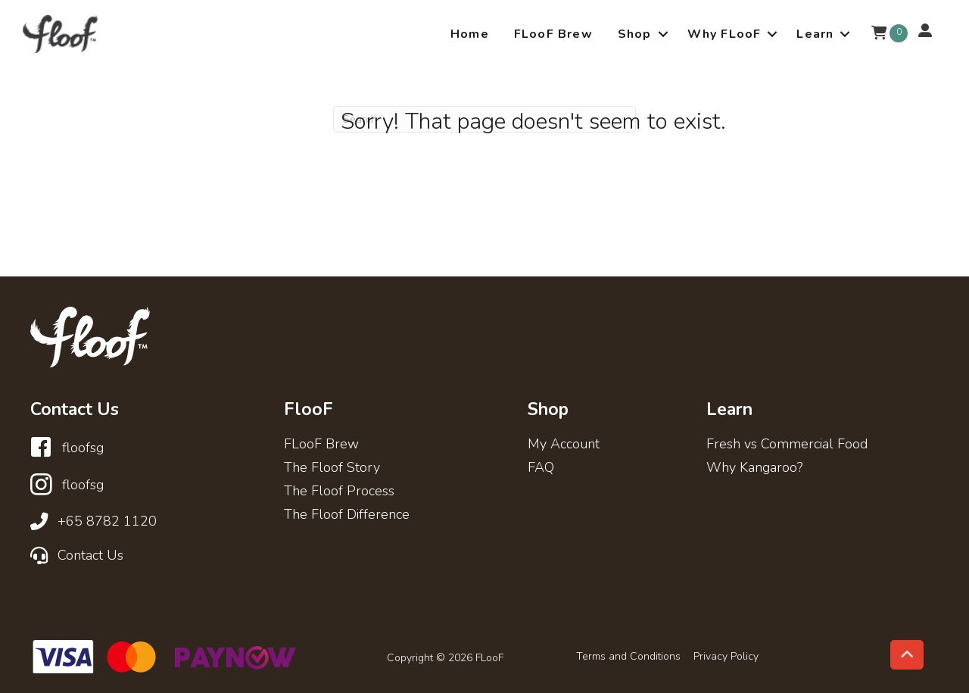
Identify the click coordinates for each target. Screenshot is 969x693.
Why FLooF (724, 34)
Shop (635, 34)
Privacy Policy (726, 656)
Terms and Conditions (628, 656)
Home (469, 34)
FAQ (541, 468)
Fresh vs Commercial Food (787, 445)
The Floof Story (332, 468)
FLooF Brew (553, 34)
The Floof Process (339, 492)
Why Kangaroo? (754, 468)
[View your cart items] (878, 33)
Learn (814, 34)
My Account (564, 445)
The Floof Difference (347, 515)
